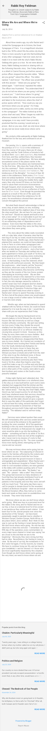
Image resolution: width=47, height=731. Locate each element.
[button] (43, 23)
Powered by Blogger (23, 721)
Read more (39, 653)
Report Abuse (23, 726)
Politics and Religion (12, 661)
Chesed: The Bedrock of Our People (20, 689)
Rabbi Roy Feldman (23, 5)
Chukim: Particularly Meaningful (18, 633)
